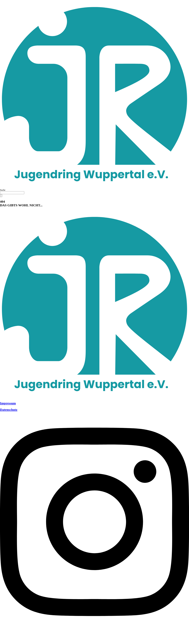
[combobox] (12, 192)
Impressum (8, 403)
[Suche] (1, 195)
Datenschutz (8, 409)
